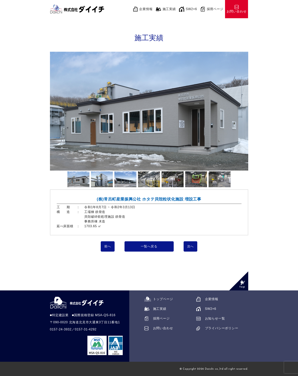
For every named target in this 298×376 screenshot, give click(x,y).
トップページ (163, 299)
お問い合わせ (163, 328)
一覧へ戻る (149, 246)
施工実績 (159, 308)
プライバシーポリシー (221, 328)
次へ (190, 246)
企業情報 (211, 299)
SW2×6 (210, 308)
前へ (107, 246)
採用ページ (161, 318)
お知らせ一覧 (215, 318)
